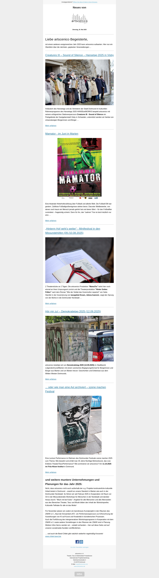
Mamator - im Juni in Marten (61, 133)
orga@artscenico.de (82, 564)
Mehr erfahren (50, 126)
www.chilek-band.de (53, 536)
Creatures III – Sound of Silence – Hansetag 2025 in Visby (79, 55)
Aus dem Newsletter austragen (79, 547)
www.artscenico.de (79, 566)
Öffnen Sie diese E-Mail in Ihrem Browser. (85, 2)
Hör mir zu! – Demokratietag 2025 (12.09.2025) (73, 311)
